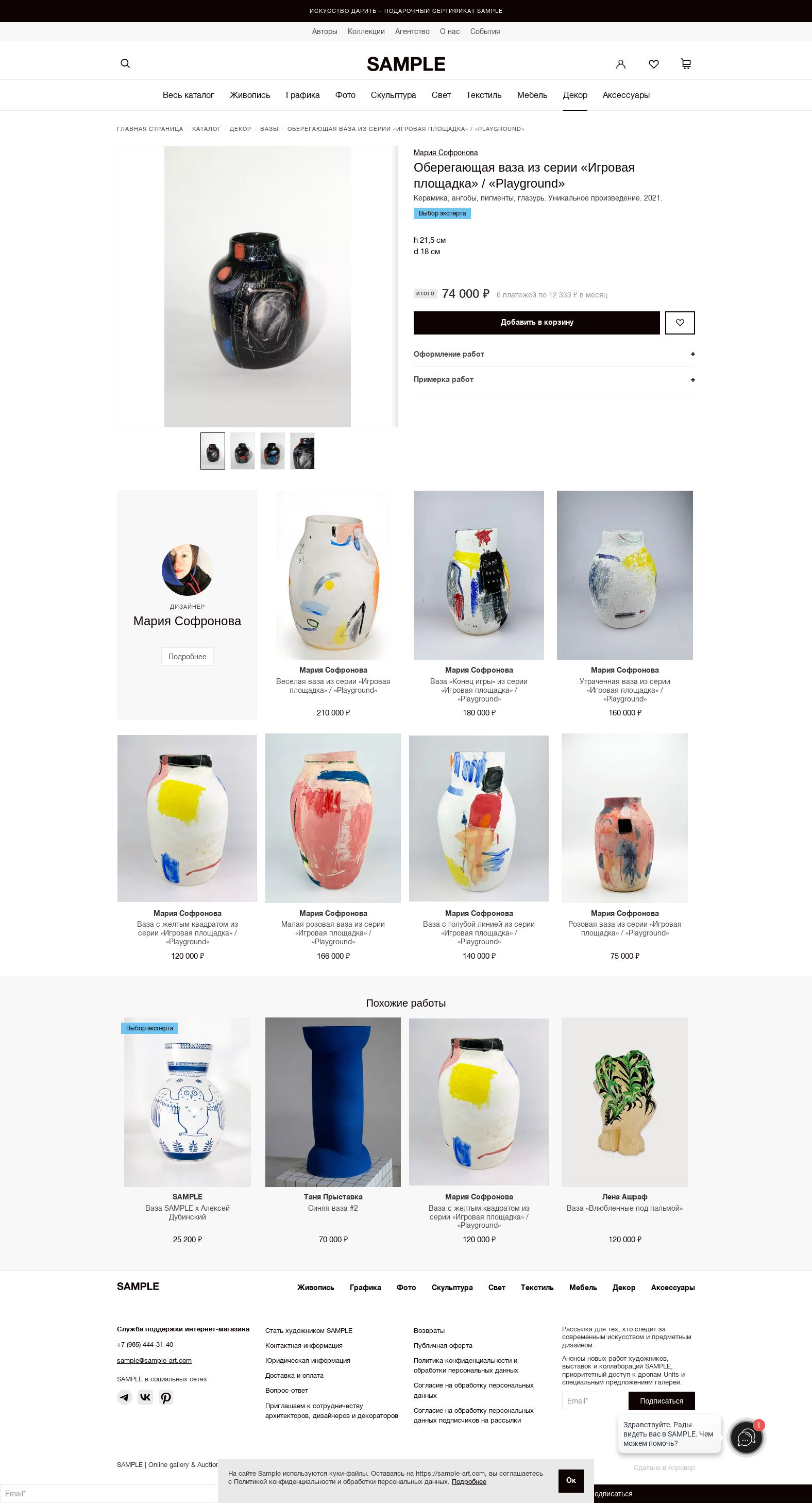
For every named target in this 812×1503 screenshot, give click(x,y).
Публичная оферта (443, 1345)
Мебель (532, 94)
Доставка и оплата (294, 1375)
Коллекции (366, 31)
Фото (345, 94)
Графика (303, 94)
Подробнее (469, 1481)
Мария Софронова (446, 152)
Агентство (412, 31)
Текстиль (484, 94)
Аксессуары (626, 94)
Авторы (324, 31)
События (485, 31)
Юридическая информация (307, 1360)
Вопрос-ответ (286, 1390)
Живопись (250, 94)
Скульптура (393, 94)
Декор (575, 94)
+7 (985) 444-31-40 (145, 1344)
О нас (450, 31)
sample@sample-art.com (154, 1360)
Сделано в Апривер (664, 1468)
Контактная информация (304, 1345)
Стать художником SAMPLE (308, 1330)
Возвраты (429, 1330)
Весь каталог (188, 94)
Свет (441, 94)
